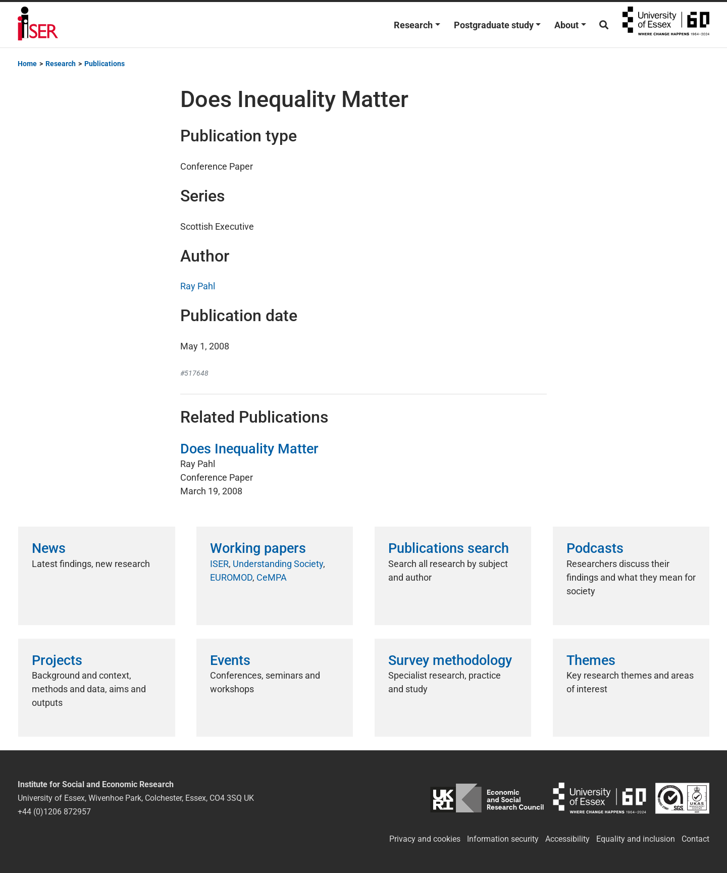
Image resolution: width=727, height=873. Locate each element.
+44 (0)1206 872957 (54, 811)
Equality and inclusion (635, 839)
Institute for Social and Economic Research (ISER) (38, 25)
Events (230, 660)
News (49, 548)
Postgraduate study (494, 25)
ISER (219, 563)
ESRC (487, 798)
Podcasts (595, 548)
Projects (57, 660)
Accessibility (567, 839)
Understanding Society (278, 563)
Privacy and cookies (424, 839)
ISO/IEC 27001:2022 (682, 798)
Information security (503, 839)
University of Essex (665, 25)
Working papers (258, 548)
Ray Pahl (197, 286)
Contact (695, 839)
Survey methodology (450, 660)
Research (413, 25)
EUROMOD (231, 577)
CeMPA (271, 577)
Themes (590, 660)
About (566, 25)
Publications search (448, 548)
